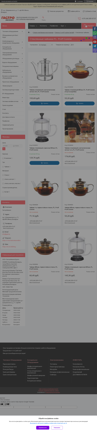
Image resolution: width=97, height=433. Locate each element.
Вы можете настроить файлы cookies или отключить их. (48, 423)
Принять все (43, 427)
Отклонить (57, 427)
